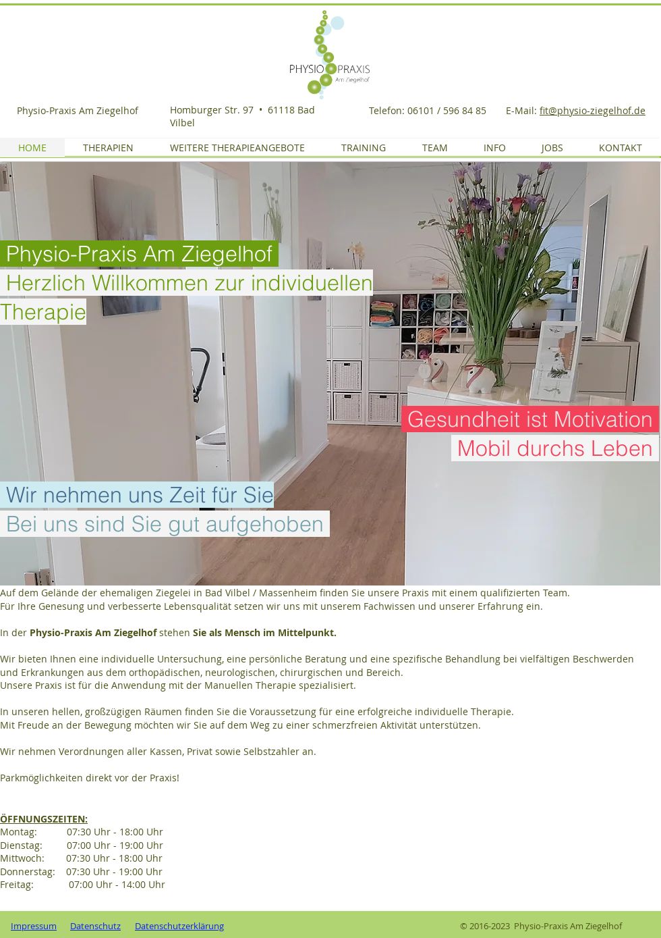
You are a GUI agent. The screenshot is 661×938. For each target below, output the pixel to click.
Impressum (34, 926)
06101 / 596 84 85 (448, 110)
